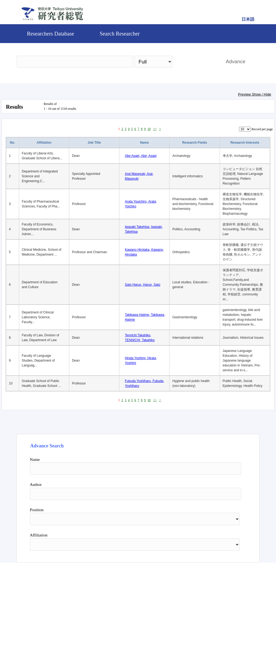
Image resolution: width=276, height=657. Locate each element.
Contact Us (156, 634)
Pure (184, 634)
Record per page (262, 129)
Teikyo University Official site (110, 634)
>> (155, 129)
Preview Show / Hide (254, 94)
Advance (236, 61)
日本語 (248, 19)
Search (196, 61)
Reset (227, 588)
